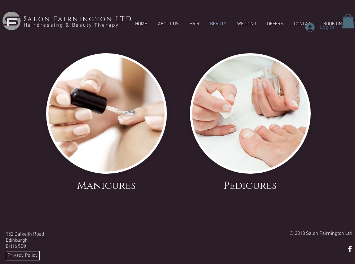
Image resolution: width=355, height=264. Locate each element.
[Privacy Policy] (23, 255)
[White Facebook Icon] (350, 249)
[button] (348, 21)
